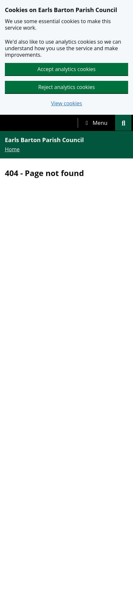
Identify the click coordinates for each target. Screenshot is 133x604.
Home (12, 149)
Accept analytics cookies (66, 69)
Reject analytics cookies (66, 87)
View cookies (66, 103)
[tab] (96, 123)
